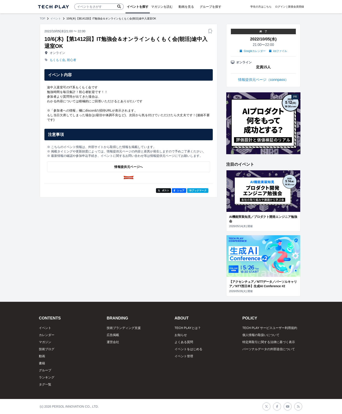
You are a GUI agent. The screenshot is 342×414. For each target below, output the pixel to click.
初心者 (71, 60)
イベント (55, 18)
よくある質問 (184, 342)
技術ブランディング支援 (124, 328)
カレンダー (46, 335)
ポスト (163, 190)
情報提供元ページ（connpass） (263, 80)
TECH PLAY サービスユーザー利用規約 (269, 328)
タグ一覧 (45, 384)
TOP (42, 18)
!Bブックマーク (198, 190)
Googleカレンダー (253, 51)
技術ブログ (46, 349)
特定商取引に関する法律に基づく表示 (268, 342)
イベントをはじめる (188, 349)
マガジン (45, 342)
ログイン (280, 6)
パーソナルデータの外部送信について (268, 349)
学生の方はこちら (261, 6)
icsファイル (278, 51)
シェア (179, 190)
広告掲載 (113, 335)
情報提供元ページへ (128, 167)
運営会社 (113, 342)
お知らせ (181, 335)
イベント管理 (184, 356)
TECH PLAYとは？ (188, 328)
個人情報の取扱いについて (260, 335)
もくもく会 (57, 60)
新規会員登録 (296, 6)
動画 (42, 356)
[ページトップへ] (53, 6)
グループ (45, 370)
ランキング (46, 377)
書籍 (42, 363)
